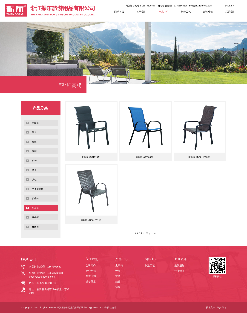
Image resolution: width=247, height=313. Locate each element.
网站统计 (111, 307)
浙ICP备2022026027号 (95, 307)
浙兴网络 (221, 307)
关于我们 (141, 11)
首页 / (63, 84)
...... (117, 292)
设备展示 (91, 281)
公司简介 (91, 265)
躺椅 (117, 287)
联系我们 (230, 11)
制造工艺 (186, 11)
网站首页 (119, 11)
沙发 (117, 271)
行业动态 (179, 271)
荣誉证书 (91, 276)
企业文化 (91, 271)
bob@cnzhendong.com (200, 5)
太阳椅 (119, 265)
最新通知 (179, 265)
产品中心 (164, 11)
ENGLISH (229, 5)
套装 (117, 276)
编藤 (117, 281)
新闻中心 (208, 11)
